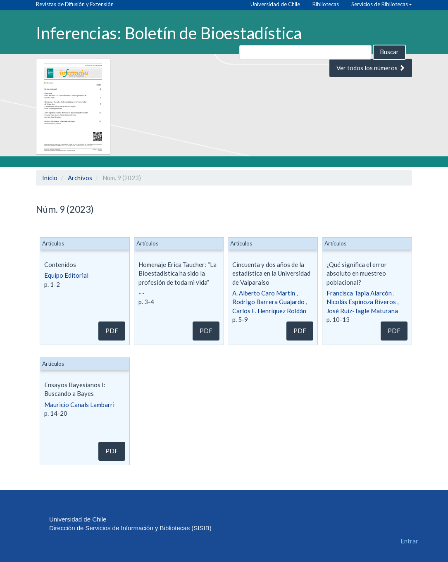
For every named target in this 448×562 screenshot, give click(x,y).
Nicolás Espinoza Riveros (361, 301)
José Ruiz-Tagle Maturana (362, 310)
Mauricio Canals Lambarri (79, 404)
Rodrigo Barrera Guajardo (268, 301)
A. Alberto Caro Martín (263, 293)
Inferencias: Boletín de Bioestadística (169, 32)
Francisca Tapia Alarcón (359, 293)
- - (141, 293)
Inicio (49, 177)
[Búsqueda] (305, 52)
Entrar (409, 541)
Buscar (389, 51)
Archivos (80, 177)
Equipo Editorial (66, 275)
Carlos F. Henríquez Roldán (269, 310)
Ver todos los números (370, 67)
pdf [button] (111, 330)
